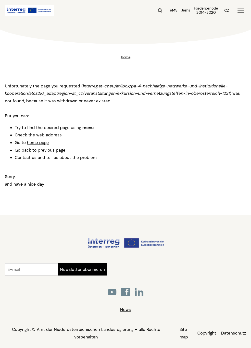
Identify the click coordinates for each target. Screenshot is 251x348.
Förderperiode (206, 10)
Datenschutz (233, 333)
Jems (185, 10)
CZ (226, 10)
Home (125, 57)
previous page (51, 150)
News (125, 309)
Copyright (206, 333)
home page (38, 142)
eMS (173, 10)
